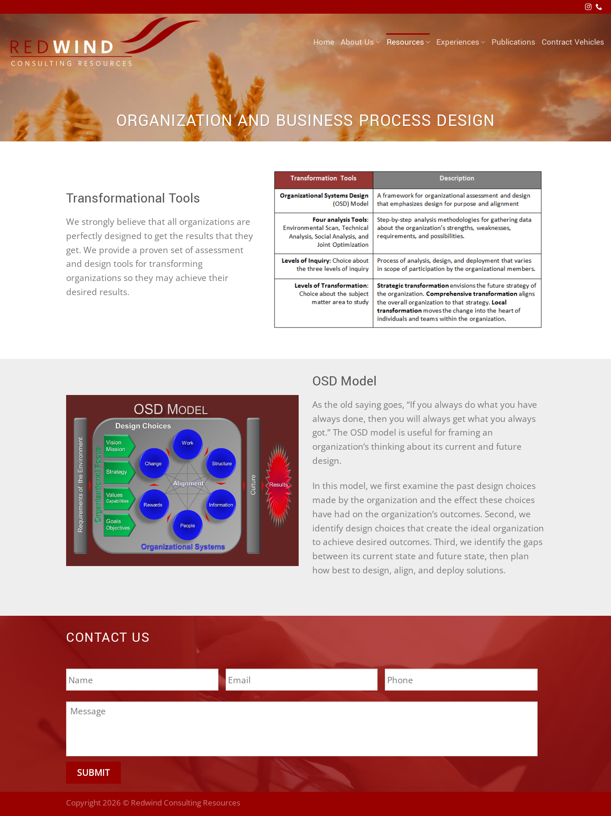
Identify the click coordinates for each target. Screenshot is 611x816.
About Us (360, 42)
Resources (408, 42)
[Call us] (598, 7)
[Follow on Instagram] (588, 7)
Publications (513, 42)
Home (323, 42)
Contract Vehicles (573, 42)
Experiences (460, 42)
